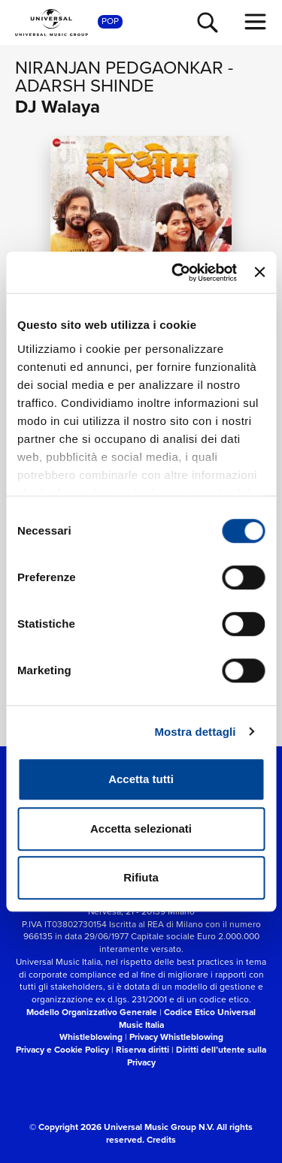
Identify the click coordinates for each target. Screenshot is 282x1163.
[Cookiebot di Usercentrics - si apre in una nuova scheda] (177, 272)
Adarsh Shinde (84, 85)
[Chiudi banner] (259, 272)
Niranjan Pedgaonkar (119, 67)
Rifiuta (141, 877)
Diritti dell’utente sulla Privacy (197, 1056)
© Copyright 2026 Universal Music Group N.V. (121, 1127)
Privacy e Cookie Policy (62, 1049)
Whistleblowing (91, 1037)
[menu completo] (255, 22)
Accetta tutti (141, 779)
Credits (161, 1139)
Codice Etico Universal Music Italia (187, 1018)
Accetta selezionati (141, 828)
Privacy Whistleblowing (176, 1037)
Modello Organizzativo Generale (91, 1012)
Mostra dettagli (194, 731)
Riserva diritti (142, 1049)
